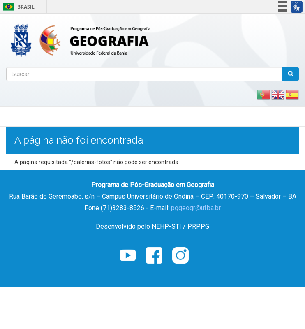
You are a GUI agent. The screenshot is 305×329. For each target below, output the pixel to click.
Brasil (17, 6)
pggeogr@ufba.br (196, 208)
